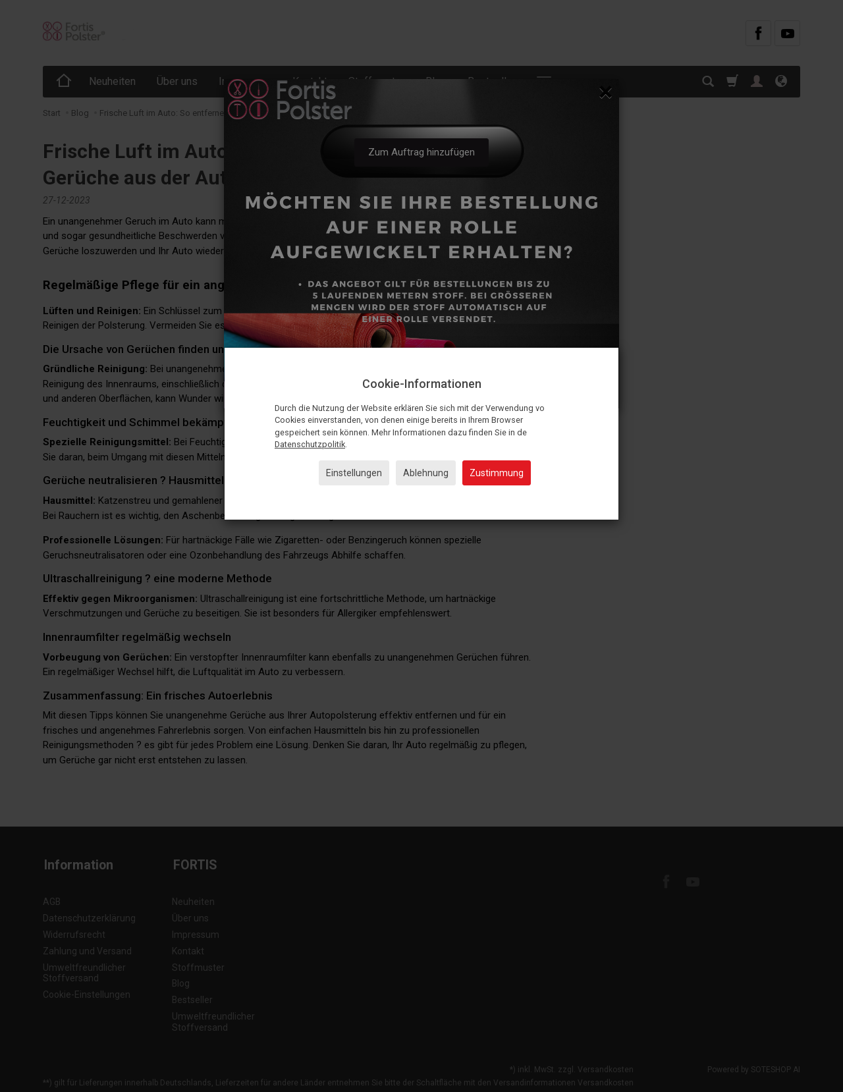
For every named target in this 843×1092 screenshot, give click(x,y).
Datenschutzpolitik (310, 444)
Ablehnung (426, 473)
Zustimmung (497, 473)
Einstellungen (354, 473)
